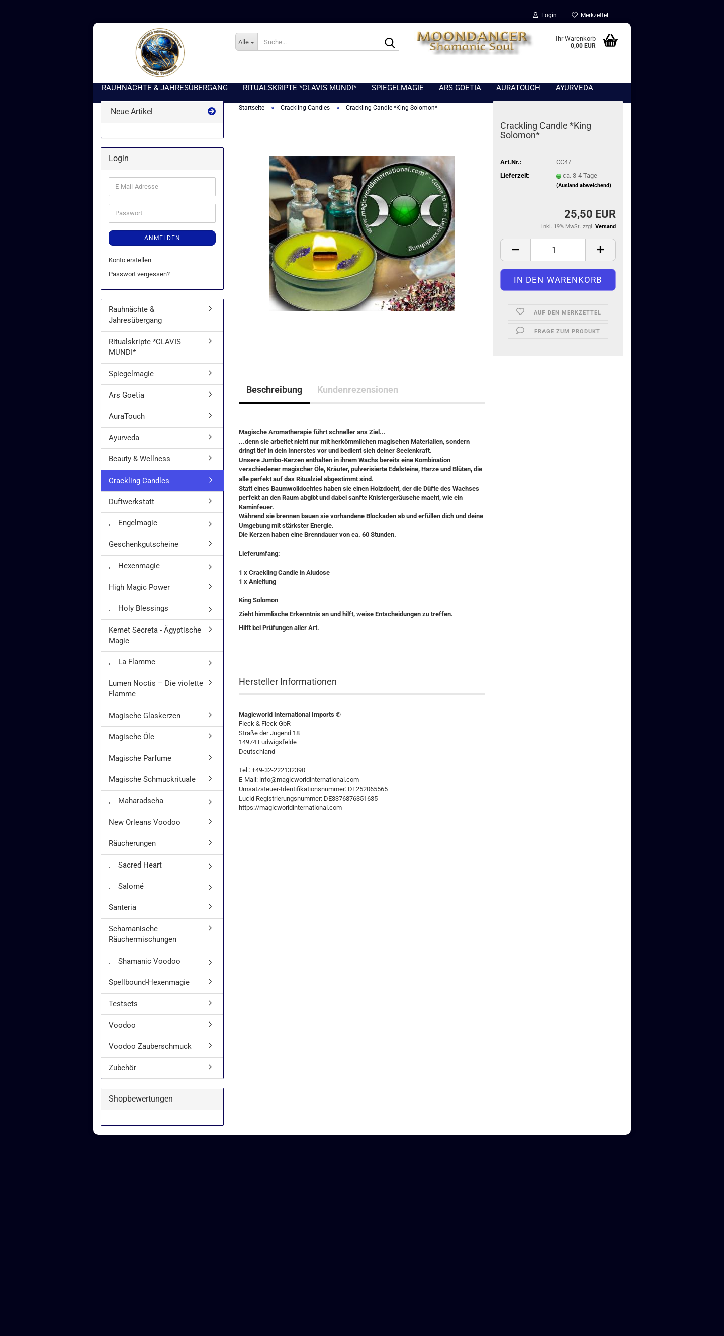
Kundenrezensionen (357, 389)
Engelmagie (133, 522)
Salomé (126, 886)
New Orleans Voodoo (144, 822)
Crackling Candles (139, 480)
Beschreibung (274, 389)
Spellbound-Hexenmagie (149, 982)
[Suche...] (246, 42)
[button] (515, 250)
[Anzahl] (558, 250)
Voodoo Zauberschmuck (150, 1046)
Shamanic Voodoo (144, 961)
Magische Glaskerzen (144, 715)
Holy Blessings (138, 608)
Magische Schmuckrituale (152, 779)
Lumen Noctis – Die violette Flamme (156, 688)
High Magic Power (139, 587)
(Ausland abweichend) (583, 185)
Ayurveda (124, 437)
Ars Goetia (126, 395)
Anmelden (162, 238)
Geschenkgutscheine (143, 544)
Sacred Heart (135, 865)
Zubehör (122, 1067)
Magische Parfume (140, 758)
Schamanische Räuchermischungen (142, 934)
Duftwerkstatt (131, 501)
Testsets (123, 1003)
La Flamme (132, 661)
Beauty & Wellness (139, 458)
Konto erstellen (130, 260)
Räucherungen (132, 843)
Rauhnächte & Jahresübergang (135, 315)
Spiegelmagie (131, 373)
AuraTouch (127, 416)
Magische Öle (131, 736)
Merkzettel (590, 15)
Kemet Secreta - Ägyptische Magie (155, 635)
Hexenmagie (134, 565)
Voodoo (122, 1025)
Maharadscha (136, 800)
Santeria (122, 907)
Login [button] (545, 15)
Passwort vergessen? (139, 274)
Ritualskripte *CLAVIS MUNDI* (145, 347)
